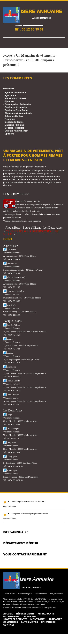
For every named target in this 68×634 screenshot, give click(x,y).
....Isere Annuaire (33, 578)
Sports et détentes (15, 619)
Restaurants (46, 613)
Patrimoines (11, 616)
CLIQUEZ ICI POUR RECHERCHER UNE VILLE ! (30, 233)
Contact (8, 624)
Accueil (8, 55)
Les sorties (29, 616)
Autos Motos (29, 622)
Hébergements (25, 613)
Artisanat (55, 619)
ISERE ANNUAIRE (41, 11)
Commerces (10, 622)
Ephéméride (48, 622)
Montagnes (37, 619)
